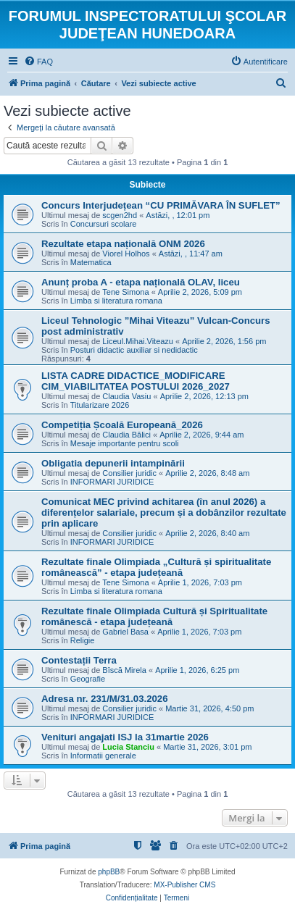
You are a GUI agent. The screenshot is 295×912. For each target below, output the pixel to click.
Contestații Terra (79, 660)
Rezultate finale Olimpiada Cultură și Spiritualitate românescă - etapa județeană (154, 616)
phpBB (109, 872)
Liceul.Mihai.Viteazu (137, 341)
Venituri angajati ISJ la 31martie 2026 (125, 737)
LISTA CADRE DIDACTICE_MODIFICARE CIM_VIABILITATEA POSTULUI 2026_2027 (135, 381)
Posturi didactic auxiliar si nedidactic (134, 350)
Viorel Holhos (125, 253)
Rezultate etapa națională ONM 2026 (123, 243)
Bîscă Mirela (124, 670)
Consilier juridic (129, 473)
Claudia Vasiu (126, 396)
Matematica (91, 262)
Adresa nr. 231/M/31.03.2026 (104, 698)
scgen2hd (119, 215)
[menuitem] (38, 61)
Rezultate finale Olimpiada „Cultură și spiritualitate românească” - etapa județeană (156, 567)
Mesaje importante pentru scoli (124, 443)
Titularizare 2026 (100, 405)
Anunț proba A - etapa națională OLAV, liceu (140, 282)
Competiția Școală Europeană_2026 (122, 424)
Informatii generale (103, 755)
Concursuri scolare (103, 223)
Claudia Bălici (126, 434)
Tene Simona (125, 292)
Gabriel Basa (125, 631)
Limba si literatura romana (116, 300)
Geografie (87, 678)
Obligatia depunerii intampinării (113, 463)
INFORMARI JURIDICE (112, 481)
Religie (82, 640)
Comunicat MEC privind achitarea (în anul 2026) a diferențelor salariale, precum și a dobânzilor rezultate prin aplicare (163, 512)
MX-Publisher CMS (184, 885)
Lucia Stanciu (128, 746)
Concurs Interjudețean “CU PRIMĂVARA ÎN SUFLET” (161, 205)
